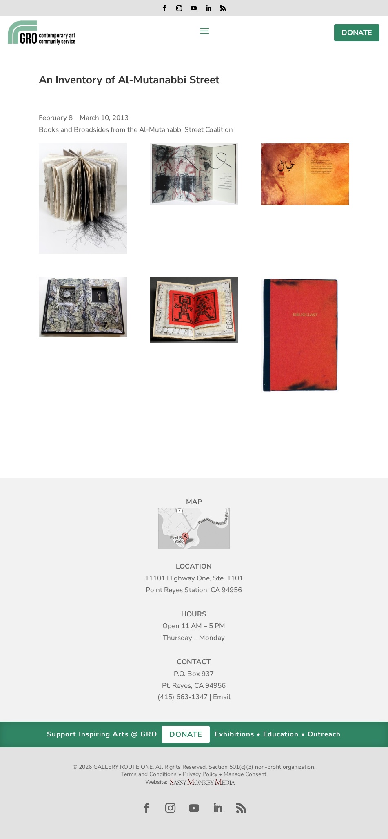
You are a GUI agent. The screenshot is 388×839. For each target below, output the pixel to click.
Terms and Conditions (149, 774)
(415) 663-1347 (182, 697)
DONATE (356, 33)
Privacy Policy (200, 774)
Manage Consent (245, 774)
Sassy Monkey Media (205, 782)
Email (222, 697)
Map (194, 528)
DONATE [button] (185, 734)
